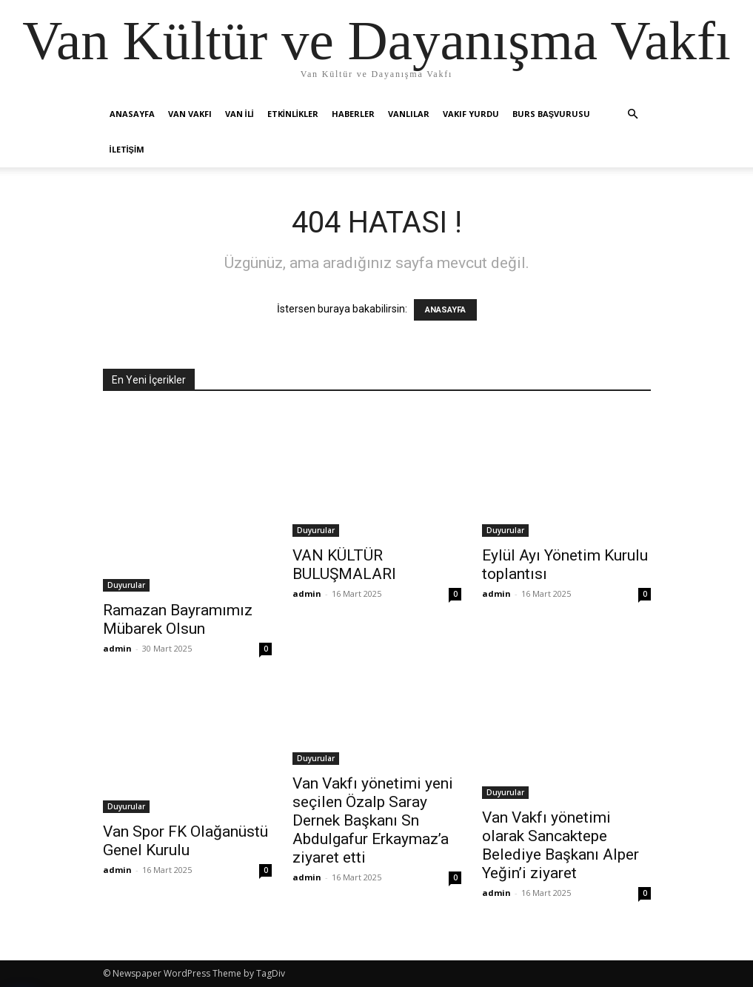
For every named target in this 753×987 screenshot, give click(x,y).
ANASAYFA (445, 310)
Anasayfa (132, 113)
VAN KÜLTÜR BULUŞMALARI (344, 564)
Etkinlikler (292, 113)
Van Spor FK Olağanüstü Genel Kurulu (185, 841)
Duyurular (126, 585)
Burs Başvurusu (551, 113)
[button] (633, 114)
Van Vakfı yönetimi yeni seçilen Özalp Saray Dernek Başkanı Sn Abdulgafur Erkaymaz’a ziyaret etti (372, 820)
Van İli (239, 113)
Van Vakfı (190, 113)
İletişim (127, 149)
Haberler (353, 113)
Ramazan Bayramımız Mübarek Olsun (177, 619)
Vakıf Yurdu (471, 113)
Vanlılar (408, 113)
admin (117, 648)
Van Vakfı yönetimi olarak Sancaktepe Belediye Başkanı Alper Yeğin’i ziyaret (560, 845)
